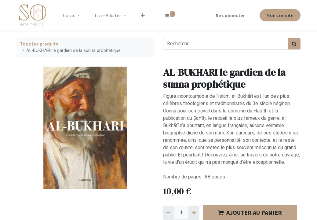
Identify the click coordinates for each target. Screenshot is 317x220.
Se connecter (230, 15)
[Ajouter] (193, 213)
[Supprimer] (168, 213)
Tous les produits (39, 44)
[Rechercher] (294, 44)
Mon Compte (279, 15)
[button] (142, 15)
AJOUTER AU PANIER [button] (250, 212)
